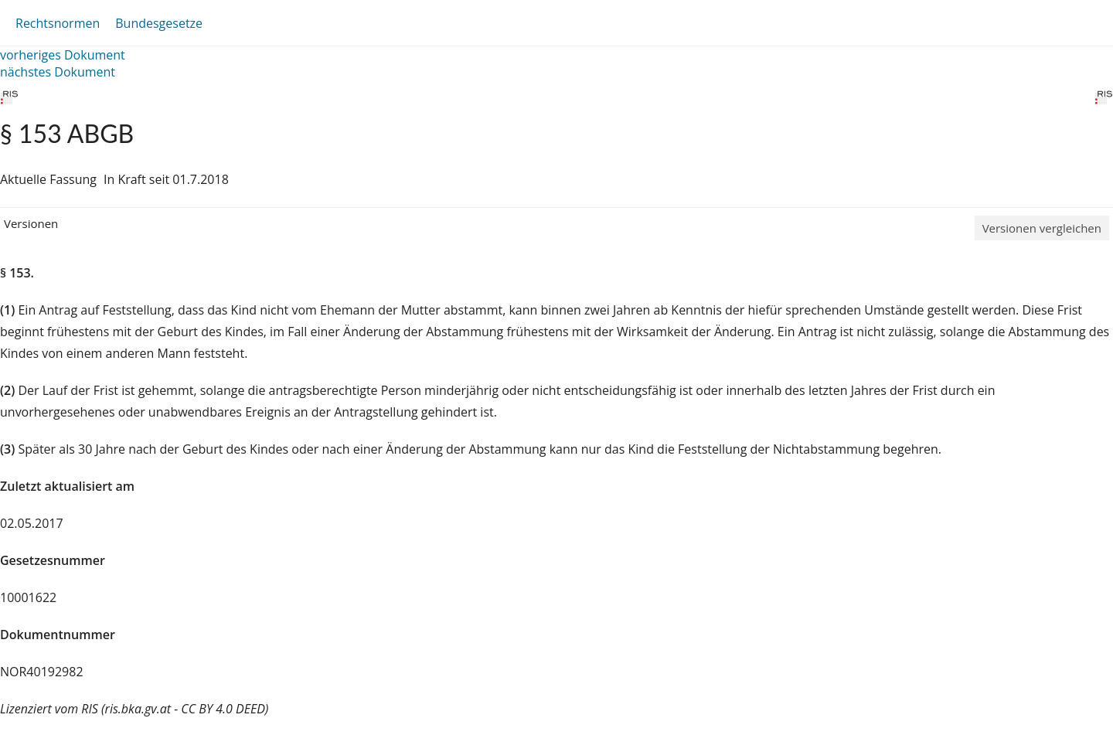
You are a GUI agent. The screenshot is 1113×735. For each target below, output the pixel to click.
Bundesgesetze (159, 23)
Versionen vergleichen (1041, 228)
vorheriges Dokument (62, 54)
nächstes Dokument (57, 71)
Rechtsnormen (57, 23)
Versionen (31, 223)
